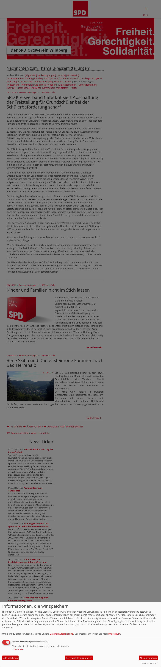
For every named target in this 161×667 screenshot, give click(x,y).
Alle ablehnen (10, 657)
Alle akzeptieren (148, 657)
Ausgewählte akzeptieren (79, 657)
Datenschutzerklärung (61, 633)
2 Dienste (17, 649)
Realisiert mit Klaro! (150, 663)
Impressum (114, 633)
